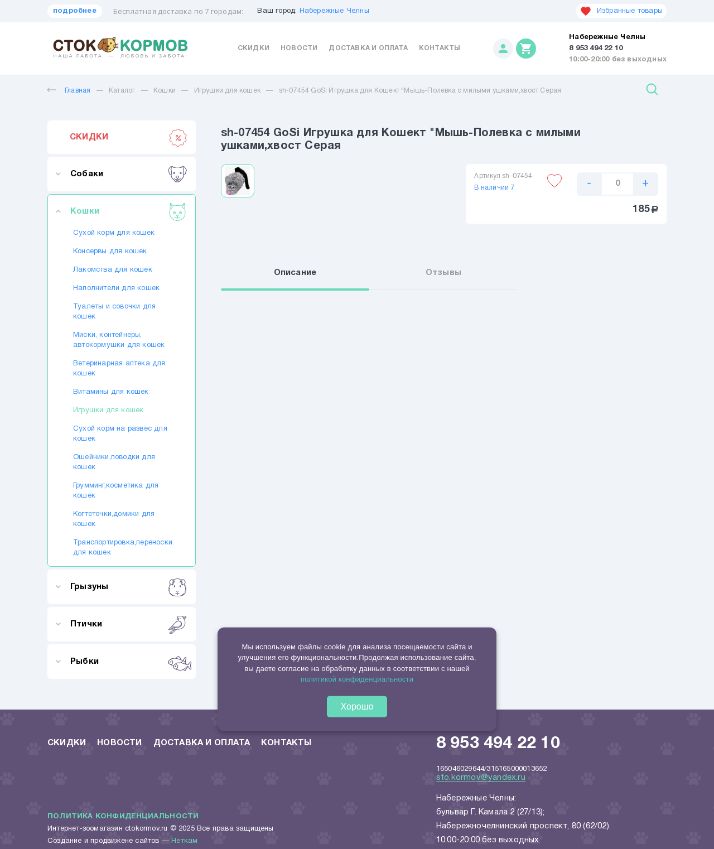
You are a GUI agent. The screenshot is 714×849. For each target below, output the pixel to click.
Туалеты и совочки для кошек (114, 311)
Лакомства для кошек (112, 270)
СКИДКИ (128, 137)
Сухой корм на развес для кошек (120, 434)
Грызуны (128, 586)
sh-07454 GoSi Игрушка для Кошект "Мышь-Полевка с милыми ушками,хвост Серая (420, 91)
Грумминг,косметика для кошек (115, 491)
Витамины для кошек (111, 392)
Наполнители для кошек (116, 288)
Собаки (128, 174)
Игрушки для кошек (227, 91)
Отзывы (443, 273)
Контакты (440, 48)
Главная (68, 91)
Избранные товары (621, 11)
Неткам (184, 841)
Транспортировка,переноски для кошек (121, 547)
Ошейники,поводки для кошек (114, 462)
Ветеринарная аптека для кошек (119, 368)
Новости (299, 48)
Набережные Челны (334, 11)
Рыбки (128, 661)
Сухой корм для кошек (114, 233)
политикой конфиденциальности (357, 679)
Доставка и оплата (368, 48)
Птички (128, 624)
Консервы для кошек (110, 251)
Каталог (122, 91)
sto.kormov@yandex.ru (480, 778)
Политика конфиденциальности (123, 816)
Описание (295, 273)
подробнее (75, 11)
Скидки (253, 48)
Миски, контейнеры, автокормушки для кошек (119, 340)
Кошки (164, 91)
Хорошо (357, 706)
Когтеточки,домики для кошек (114, 519)
